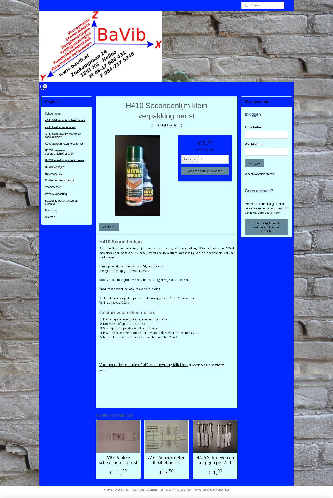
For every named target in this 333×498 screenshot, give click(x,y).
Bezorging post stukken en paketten (61, 202)
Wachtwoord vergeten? (260, 174)
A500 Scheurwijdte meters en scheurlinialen (63, 135)
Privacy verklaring (56, 194)
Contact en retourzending (60, 180)
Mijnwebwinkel (219, 489)
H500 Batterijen (54, 167)
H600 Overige (53, 173)
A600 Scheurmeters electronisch (65, 143)
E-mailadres (254, 127)
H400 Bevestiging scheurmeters (64, 160)
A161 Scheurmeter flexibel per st (166, 460)
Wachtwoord (254, 144)
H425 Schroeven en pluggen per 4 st (215, 460)
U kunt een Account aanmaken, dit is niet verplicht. (266, 227)
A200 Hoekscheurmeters (60, 127)
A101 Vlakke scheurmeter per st (118, 460)
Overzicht (109, 227)
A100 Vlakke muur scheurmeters (65, 120)
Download (51, 210)
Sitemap (50, 217)
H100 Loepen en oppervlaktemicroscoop (59, 152)
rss (161, 489)
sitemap (152, 489)
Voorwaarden (53, 187)
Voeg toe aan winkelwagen (205, 171)
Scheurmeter (53, 113)
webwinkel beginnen (179, 489)
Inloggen (254, 163)
